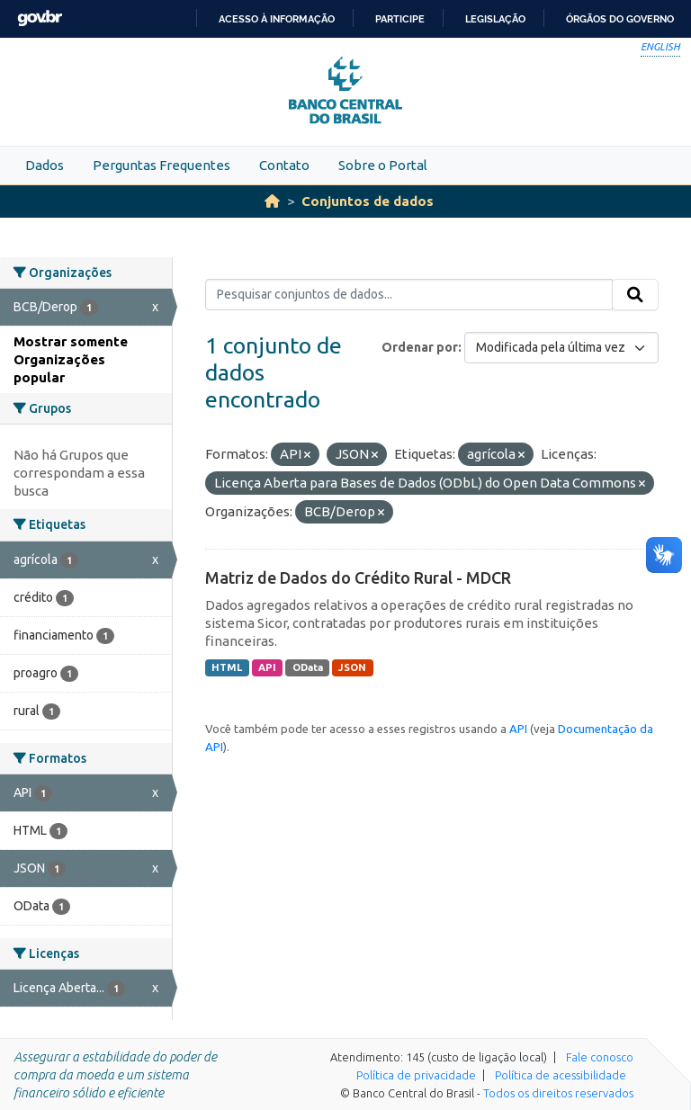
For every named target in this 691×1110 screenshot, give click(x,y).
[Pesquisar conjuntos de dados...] (409, 295)
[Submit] (635, 295)
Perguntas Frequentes (161, 165)
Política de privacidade (416, 1075)
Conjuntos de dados (367, 201)
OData (307, 667)
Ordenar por (419, 347)
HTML (226, 667)
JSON (352, 667)
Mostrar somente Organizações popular (70, 359)
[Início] (272, 201)
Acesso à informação (277, 19)
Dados (44, 165)
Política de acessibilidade (560, 1075)
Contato (284, 165)
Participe (400, 19)
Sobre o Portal (382, 165)
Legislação (495, 19)
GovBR (39, 18)
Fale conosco (599, 1057)
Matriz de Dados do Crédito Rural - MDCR (358, 577)
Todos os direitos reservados (558, 1093)
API (267, 667)
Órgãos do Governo (620, 19)
